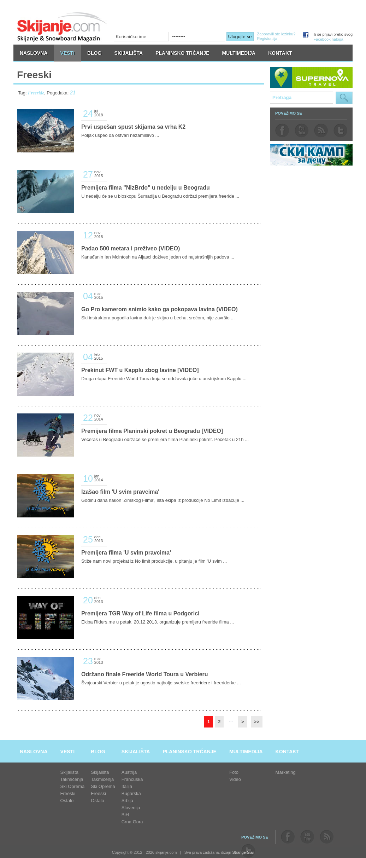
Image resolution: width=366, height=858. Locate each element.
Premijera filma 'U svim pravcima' (126, 553)
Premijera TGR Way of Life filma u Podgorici (140, 613)
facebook (282, 130)
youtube (301, 130)
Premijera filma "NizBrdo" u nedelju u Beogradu (145, 188)
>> (256, 721)
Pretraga (344, 98)
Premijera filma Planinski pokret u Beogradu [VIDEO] (152, 431)
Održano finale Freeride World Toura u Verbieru (144, 674)
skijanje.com (62, 27)
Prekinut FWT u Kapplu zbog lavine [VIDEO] (140, 370)
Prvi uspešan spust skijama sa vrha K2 (133, 127)
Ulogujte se (240, 36)
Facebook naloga (328, 39)
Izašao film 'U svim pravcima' (120, 492)
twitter (340, 130)
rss (321, 130)
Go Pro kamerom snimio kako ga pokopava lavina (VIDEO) (159, 309)
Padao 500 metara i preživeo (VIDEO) (130, 248)
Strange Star (243, 852)
